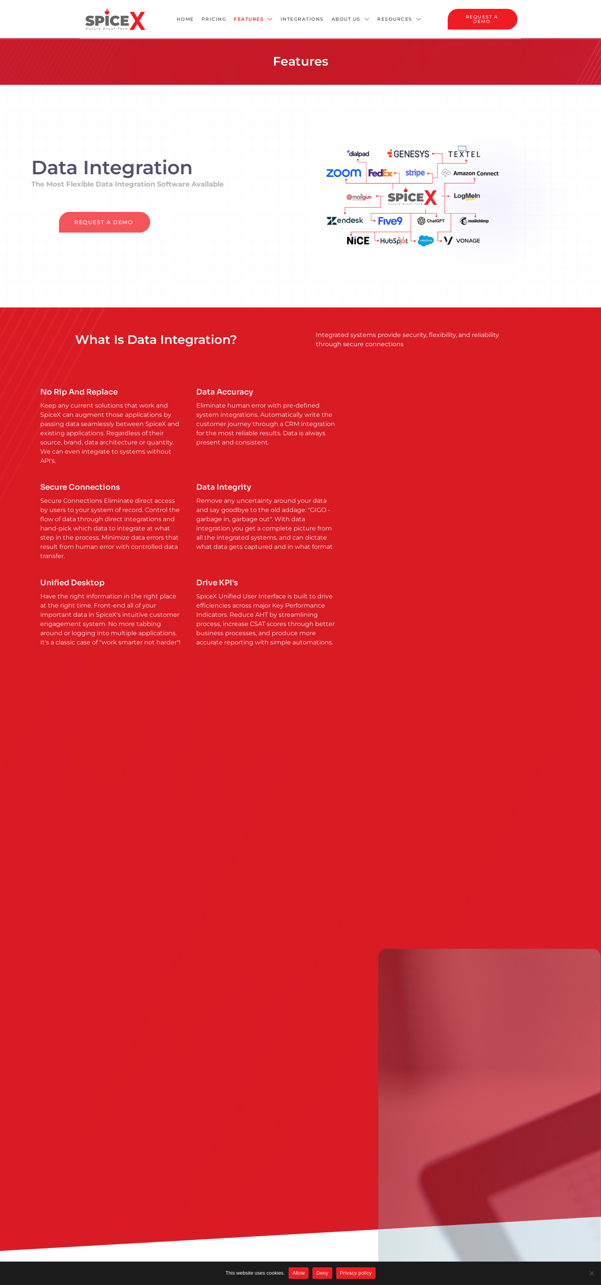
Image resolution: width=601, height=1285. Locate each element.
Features (253, 19)
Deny (322, 1273)
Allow (298, 1273)
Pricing (214, 19)
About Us (351, 19)
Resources (399, 19)
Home (185, 19)
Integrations (302, 19)
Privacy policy (356, 1273)
